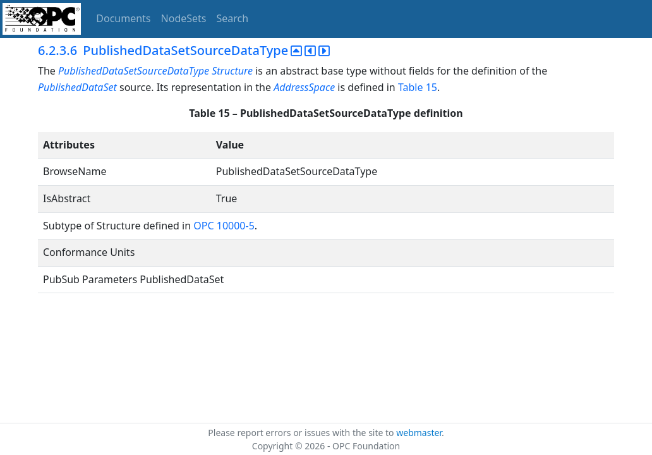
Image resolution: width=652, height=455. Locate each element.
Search (233, 18)
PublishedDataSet (77, 87)
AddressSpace (304, 87)
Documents (123, 18)
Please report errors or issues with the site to (302, 433)
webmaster (419, 433)
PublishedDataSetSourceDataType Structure (155, 71)
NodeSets (184, 18)
